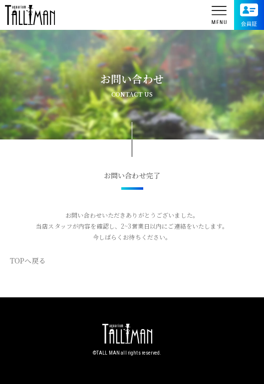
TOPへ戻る (28, 260)
